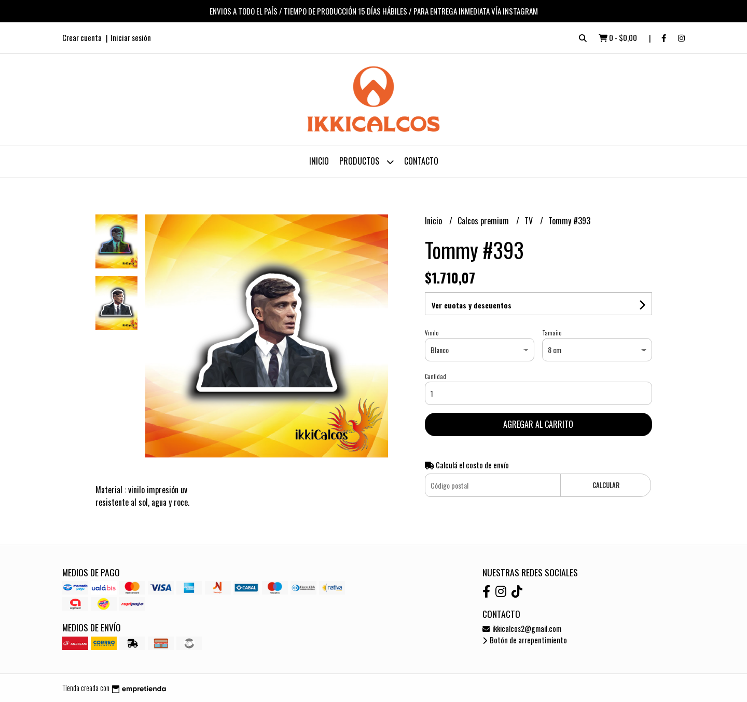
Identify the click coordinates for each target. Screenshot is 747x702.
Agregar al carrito (538, 424)
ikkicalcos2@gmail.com (521, 628)
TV (529, 220)
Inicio (319, 161)
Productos (366, 162)
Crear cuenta (82, 37)
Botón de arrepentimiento (524, 639)
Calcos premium (484, 220)
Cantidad (435, 376)
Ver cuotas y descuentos (471, 305)
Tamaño (551, 333)
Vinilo (431, 333)
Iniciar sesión (130, 37)
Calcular (605, 485)
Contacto (421, 161)
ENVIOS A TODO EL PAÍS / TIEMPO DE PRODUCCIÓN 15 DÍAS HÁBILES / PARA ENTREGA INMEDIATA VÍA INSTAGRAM (374, 11)
